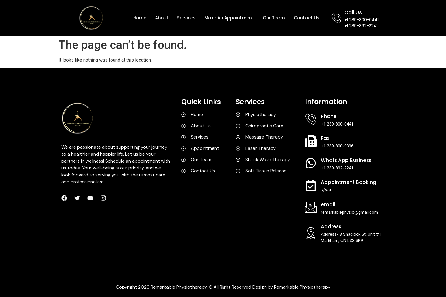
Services (186, 18)
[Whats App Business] (311, 163)
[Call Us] (336, 18)
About (162, 18)
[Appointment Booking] (311, 185)
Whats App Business (346, 160)
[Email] (311, 207)
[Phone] (311, 119)
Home (139, 18)
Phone (329, 116)
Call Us (353, 12)
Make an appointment (229, 18)
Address (331, 226)
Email (328, 204)
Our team (274, 18)
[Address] (311, 233)
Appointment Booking (348, 182)
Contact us (306, 18)
